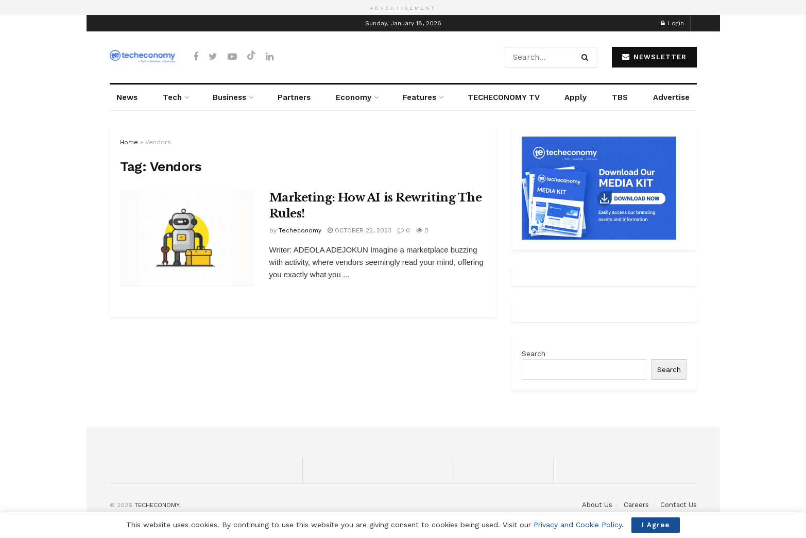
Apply (575, 97)
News (127, 97)
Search (533, 353)
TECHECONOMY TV (504, 97)
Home (129, 142)
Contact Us (678, 505)
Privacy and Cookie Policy (578, 524)
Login (672, 23)
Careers (636, 505)
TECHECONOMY (156, 505)
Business (229, 97)
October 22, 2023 (359, 230)
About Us (597, 505)
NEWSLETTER (654, 57)
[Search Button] (586, 57)
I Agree (656, 525)
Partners (294, 97)
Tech (172, 97)
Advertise (671, 97)
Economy (353, 97)
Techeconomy (300, 230)
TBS (620, 97)
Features (419, 97)
